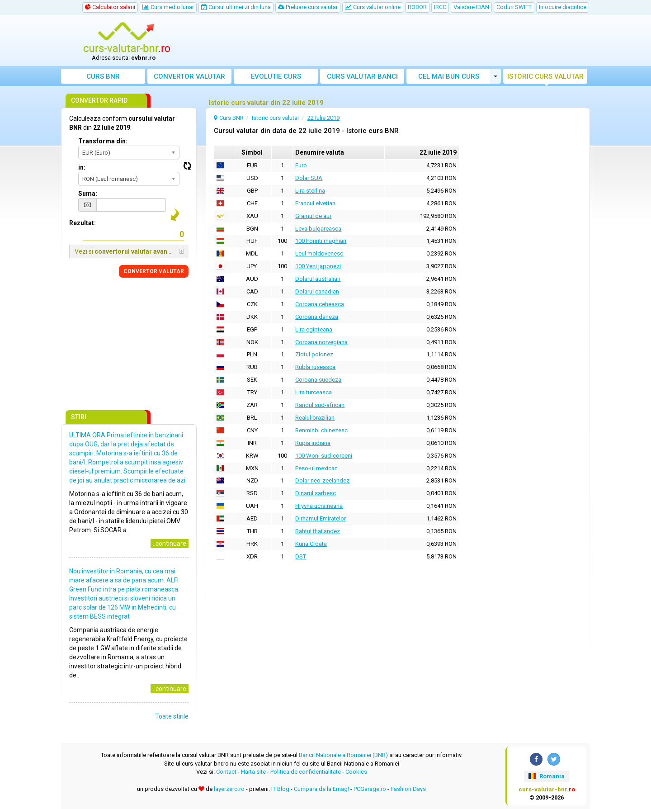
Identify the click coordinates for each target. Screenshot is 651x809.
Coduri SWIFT (514, 7)
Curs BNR (103, 76)
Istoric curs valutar (545, 76)
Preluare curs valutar (308, 7)
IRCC (440, 7)
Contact (226, 771)
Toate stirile (172, 716)
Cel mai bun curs (448, 76)
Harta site (253, 771)
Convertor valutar (189, 76)
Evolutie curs (276, 76)
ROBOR (417, 7)
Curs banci (362, 76)
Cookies (356, 771)
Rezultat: (82, 223)
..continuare (169, 543)
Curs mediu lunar (168, 7)
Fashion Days (408, 788)
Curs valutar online (373, 7)
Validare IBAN (471, 7)
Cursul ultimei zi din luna (236, 7)
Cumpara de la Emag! (321, 788)
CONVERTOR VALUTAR (153, 271)
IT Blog (280, 788)
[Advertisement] (391, 40)
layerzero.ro (229, 788)
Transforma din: (102, 141)
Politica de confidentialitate (305, 771)
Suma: (87, 193)
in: (81, 167)
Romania (546, 776)
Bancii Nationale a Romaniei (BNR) (343, 755)
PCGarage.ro (370, 788)
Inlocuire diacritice (562, 7)
